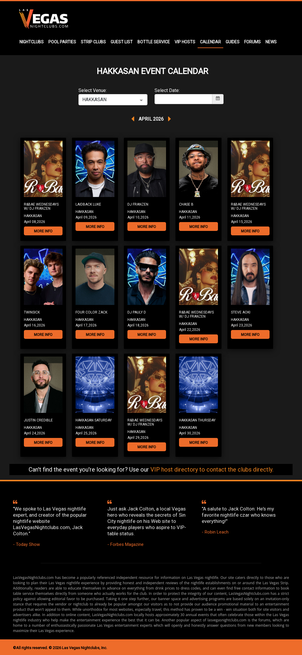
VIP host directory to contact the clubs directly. (211, 469)
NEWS (271, 42)
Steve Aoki (240, 312)
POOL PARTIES (62, 42)
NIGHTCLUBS (31, 42)
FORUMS (252, 42)
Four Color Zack (91, 312)
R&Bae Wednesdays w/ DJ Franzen (41, 206)
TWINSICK (32, 312)
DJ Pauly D (136, 312)
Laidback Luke (88, 204)
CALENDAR (210, 42)
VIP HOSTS (185, 42)
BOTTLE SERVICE (153, 42)
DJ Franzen (137, 204)
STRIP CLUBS (93, 42)
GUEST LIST (122, 42)
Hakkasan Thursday (197, 420)
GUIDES (232, 42)
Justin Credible (38, 420)
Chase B (186, 204)
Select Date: (167, 90)
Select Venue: (92, 90)
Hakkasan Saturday (94, 420)
